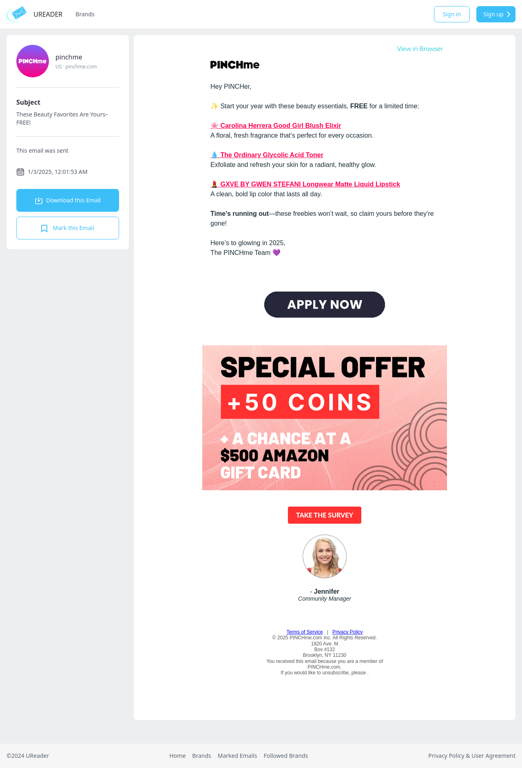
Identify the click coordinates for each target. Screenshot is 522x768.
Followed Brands (285, 755)
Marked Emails (237, 755)
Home (177, 755)
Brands (84, 14)
